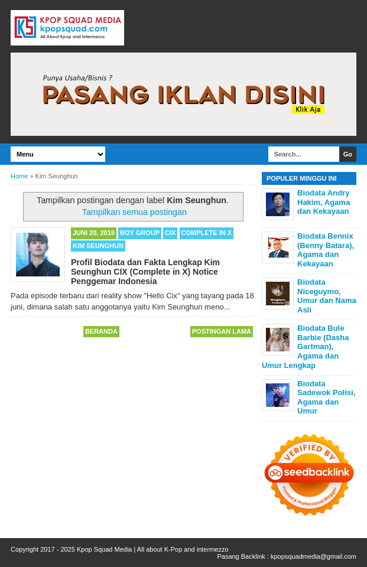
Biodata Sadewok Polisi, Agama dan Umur (326, 397)
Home (19, 176)
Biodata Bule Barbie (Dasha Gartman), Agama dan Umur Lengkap (305, 346)
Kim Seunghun (98, 245)
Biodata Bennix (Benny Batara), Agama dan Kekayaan (325, 250)
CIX (170, 232)
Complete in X (206, 232)
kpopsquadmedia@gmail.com (313, 556)
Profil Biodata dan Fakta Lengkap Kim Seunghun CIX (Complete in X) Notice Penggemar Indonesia (145, 272)
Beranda (101, 331)
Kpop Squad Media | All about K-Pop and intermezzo (153, 549)
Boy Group (140, 232)
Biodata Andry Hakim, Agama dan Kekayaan (323, 202)
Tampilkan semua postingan (134, 212)
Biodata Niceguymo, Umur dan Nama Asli (326, 296)
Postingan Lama (221, 331)
